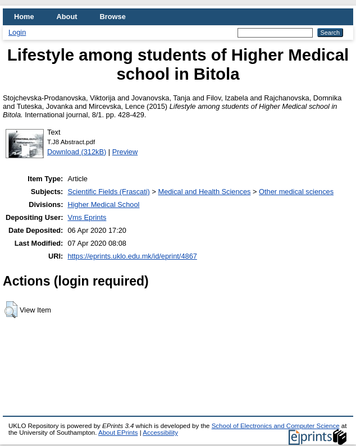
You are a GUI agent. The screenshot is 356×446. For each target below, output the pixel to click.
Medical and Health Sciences (204, 191)
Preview (125, 152)
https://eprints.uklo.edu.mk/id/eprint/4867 (132, 256)
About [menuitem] (67, 16)
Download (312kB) (76, 152)
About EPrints (118, 432)
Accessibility (160, 432)
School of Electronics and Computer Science (276, 425)
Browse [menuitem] (113, 16)
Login (17, 32)
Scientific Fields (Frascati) (108, 191)
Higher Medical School (103, 204)
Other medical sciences (296, 191)
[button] (10, 309)
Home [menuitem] (24, 16)
